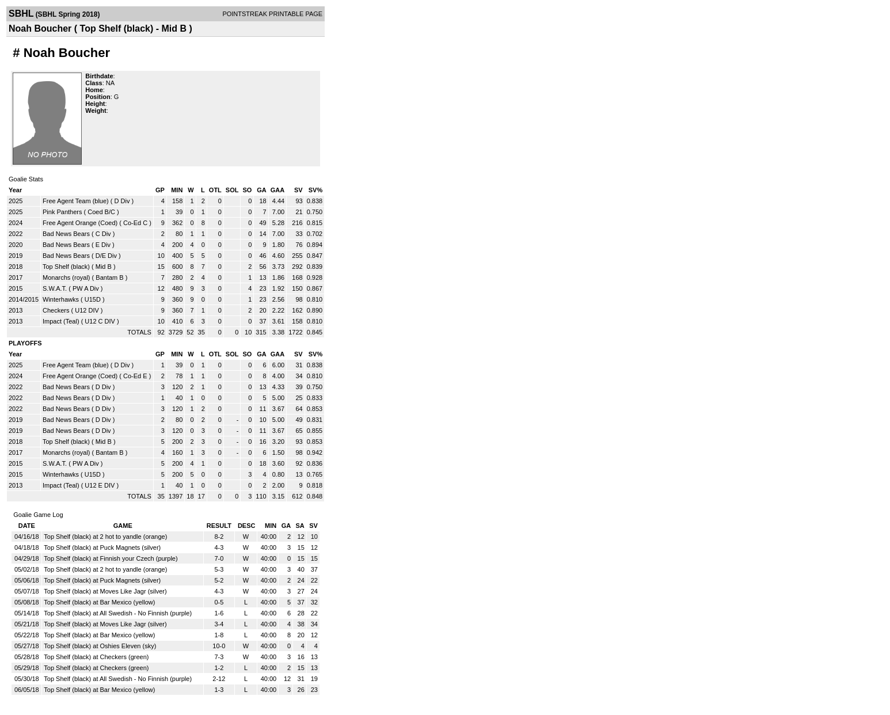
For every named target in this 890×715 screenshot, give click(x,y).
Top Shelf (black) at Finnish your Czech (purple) (110, 558)
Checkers (56, 310)
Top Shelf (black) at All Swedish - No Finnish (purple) (118, 613)
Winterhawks (61, 299)
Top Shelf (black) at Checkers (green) (96, 656)
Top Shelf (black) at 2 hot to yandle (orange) (105, 536)
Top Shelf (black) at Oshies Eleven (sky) (100, 645)
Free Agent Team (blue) (76, 200)
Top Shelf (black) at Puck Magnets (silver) (102, 547)
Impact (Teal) (61, 321)
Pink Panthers (62, 211)
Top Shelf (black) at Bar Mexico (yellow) (99, 602)
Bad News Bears (66, 233)
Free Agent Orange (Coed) (80, 222)
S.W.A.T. (55, 288)
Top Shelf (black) (66, 266)
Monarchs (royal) (66, 277)
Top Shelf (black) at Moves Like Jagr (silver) (105, 591)
